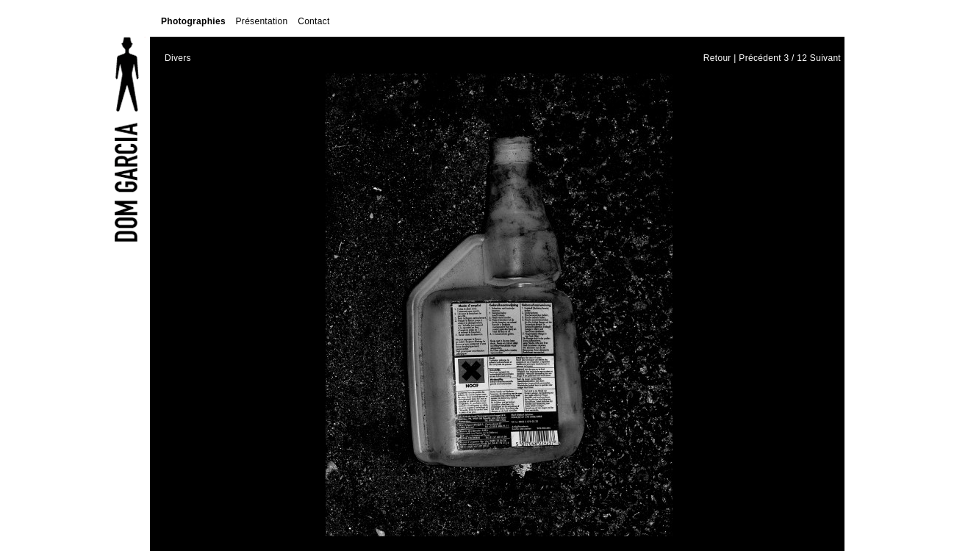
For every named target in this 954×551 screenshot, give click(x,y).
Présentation (262, 21)
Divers (178, 58)
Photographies (193, 21)
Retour (717, 58)
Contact (313, 21)
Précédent (760, 58)
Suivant (825, 58)
